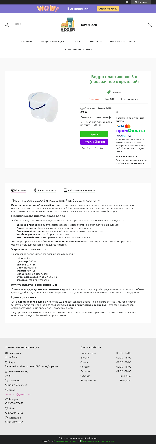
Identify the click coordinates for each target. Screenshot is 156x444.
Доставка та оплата (122, 41)
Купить (94, 134)
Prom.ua (93, 438)
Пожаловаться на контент (67, 441)
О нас (77, 41)
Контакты (95, 41)
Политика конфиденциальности (97, 441)
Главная (26, 41)
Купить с (94, 141)
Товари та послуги (52, 41)
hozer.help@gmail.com (18, 394)
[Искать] (6, 25)
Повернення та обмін (78, 49)
